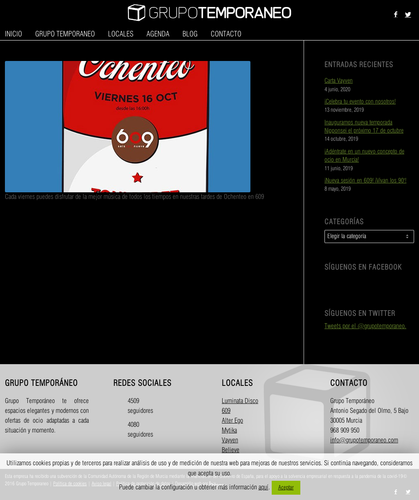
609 (226, 411)
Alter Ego (232, 421)
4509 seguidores (135, 406)
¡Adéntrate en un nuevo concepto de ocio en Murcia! (364, 156)
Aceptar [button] (286, 487)
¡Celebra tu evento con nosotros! (360, 102)
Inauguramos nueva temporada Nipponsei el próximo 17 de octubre (363, 127)
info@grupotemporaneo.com (364, 440)
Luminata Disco (240, 401)
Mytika (229, 431)
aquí (263, 487)
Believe (230, 450)
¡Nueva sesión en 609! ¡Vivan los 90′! (365, 181)
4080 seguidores (135, 430)
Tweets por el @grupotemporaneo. (365, 326)
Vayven (230, 440)
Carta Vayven (338, 81)
